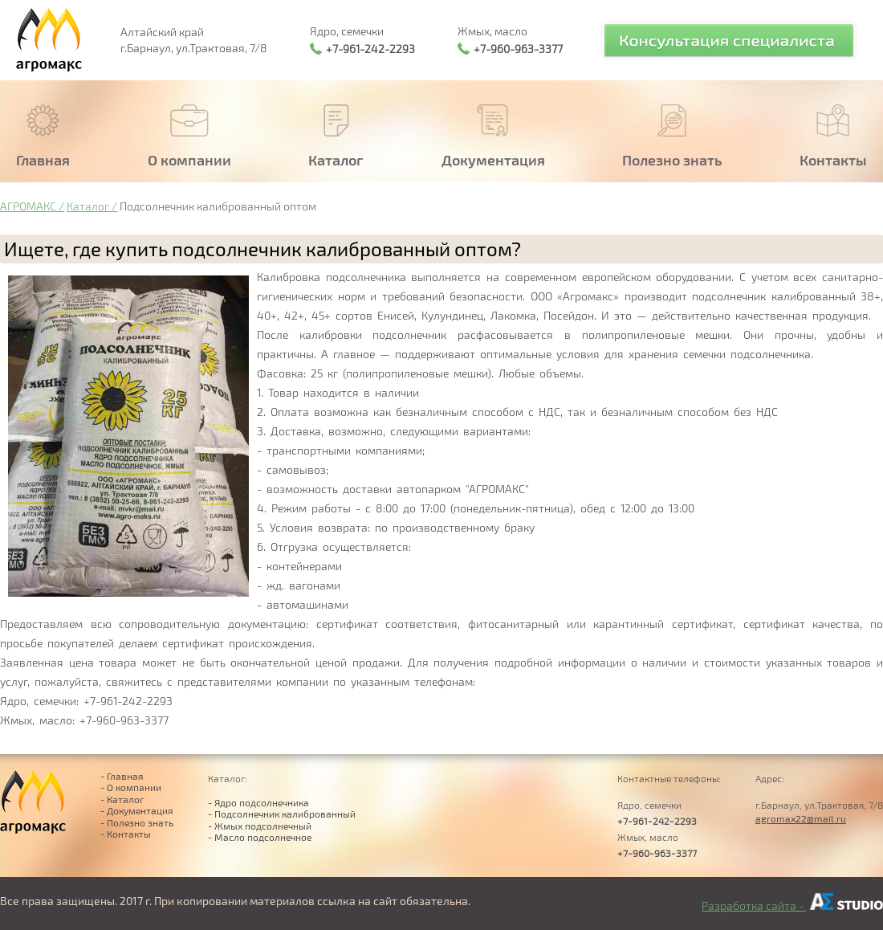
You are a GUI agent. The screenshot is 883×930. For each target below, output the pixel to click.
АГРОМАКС (28, 206)
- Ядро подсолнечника (258, 802)
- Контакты (125, 833)
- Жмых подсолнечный (259, 825)
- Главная (122, 775)
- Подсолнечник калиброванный (282, 813)
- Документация (136, 810)
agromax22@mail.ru (800, 818)
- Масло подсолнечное (259, 836)
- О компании (130, 787)
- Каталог (122, 799)
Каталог (88, 206)
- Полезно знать (136, 822)
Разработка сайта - (792, 905)
